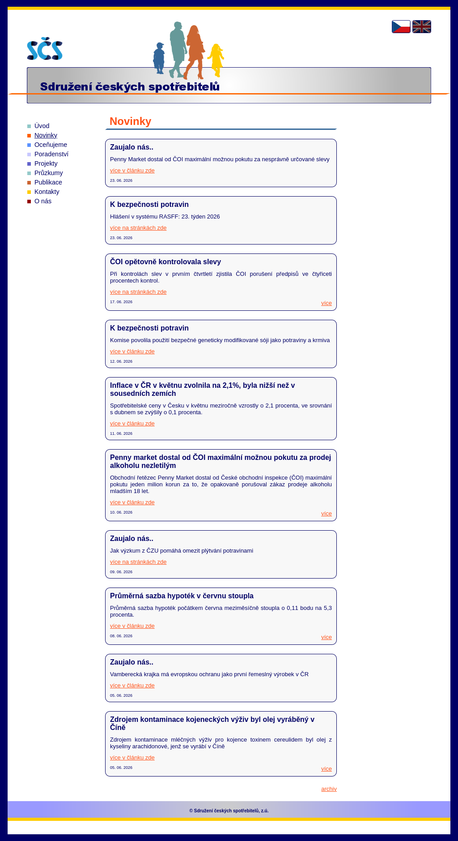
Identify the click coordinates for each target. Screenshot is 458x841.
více (326, 303)
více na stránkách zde (138, 227)
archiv (329, 788)
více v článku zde (132, 170)
